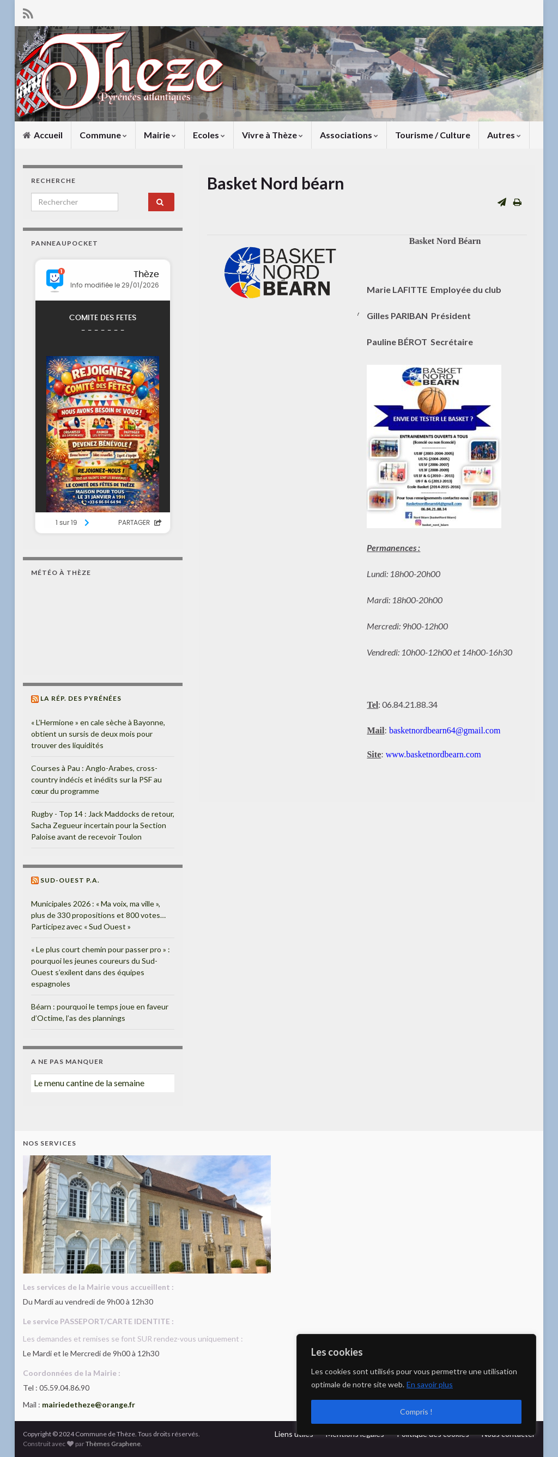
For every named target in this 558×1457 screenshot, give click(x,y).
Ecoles (209, 135)
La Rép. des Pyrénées (81, 698)
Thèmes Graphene (113, 1444)
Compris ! (416, 1411)
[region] (416, 1384)
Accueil (43, 135)
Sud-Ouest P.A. (70, 880)
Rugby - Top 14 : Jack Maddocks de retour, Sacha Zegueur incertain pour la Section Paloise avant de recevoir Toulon (102, 825)
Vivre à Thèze (272, 135)
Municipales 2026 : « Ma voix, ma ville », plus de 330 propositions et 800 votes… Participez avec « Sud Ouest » (98, 915)
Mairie (160, 135)
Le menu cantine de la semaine (89, 1083)
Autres (504, 135)
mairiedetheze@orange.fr (88, 1404)
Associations (349, 135)
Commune (103, 135)
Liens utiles (294, 1433)
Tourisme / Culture (432, 135)
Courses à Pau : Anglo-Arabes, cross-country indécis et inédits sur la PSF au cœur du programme (96, 779)
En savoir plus (430, 1384)
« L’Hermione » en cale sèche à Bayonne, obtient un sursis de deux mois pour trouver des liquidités (98, 734)
